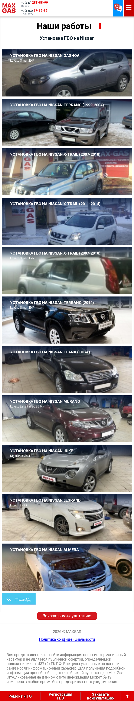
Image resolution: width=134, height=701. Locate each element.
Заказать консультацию (67, 615)
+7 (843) (34, 2)
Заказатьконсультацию (100, 696)
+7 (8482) (34, 10)
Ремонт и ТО (20, 696)
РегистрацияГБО (60, 696)
